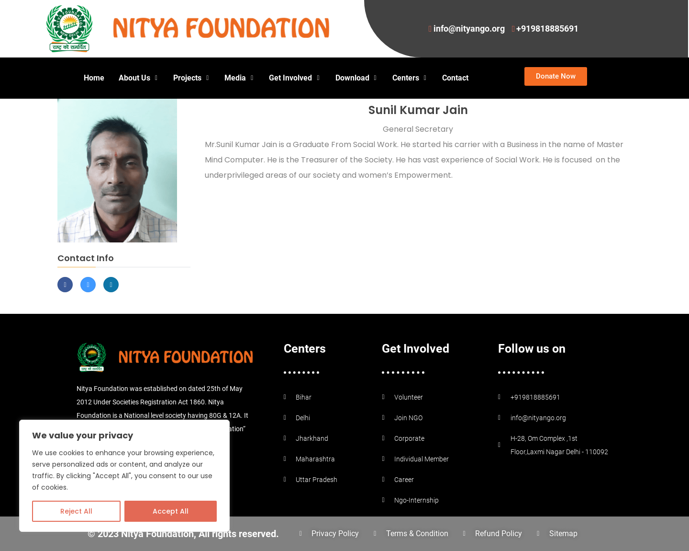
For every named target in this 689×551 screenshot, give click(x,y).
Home (94, 77)
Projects (191, 77)
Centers (410, 77)
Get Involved (295, 77)
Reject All (76, 511)
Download (356, 77)
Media (239, 77)
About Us (139, 77)
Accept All (171, 511)
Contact (455, 77)
